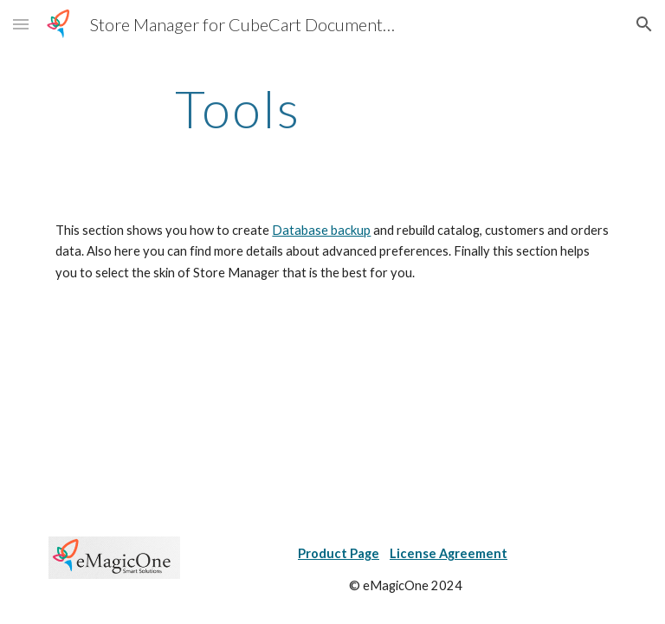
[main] (237, 108)
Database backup (321, 230)
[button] (21, 24)
